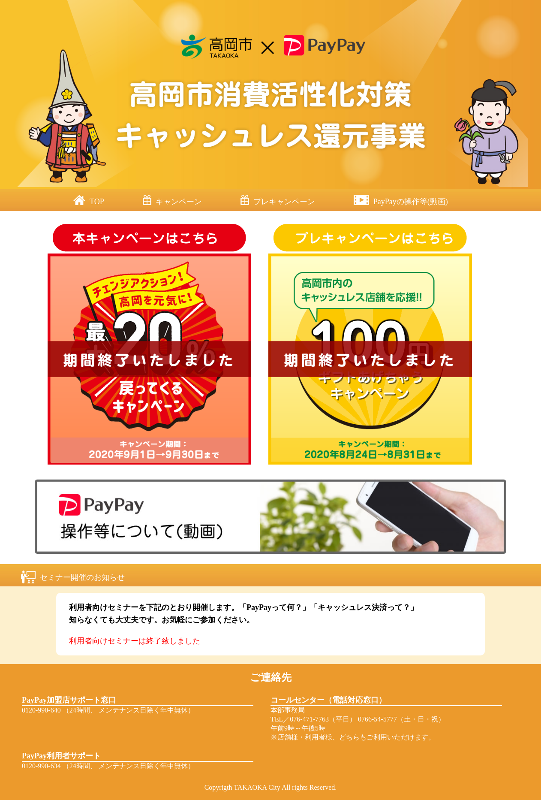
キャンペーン (179, 201)
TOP (97, 201)
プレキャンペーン (284, 201)
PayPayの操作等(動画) (410, 201)
